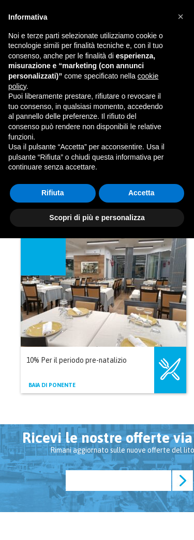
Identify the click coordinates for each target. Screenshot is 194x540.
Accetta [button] (141, 193)
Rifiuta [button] (52, 193)
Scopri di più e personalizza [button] (96, 217)
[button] (180, 16)
